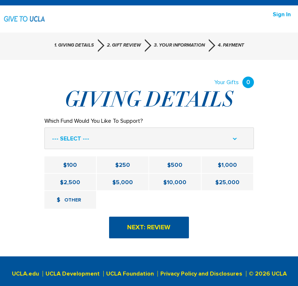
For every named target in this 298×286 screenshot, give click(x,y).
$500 (174, 165)
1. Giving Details (74, 45)
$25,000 (227, 182)
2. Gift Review (124, 45)
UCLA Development (73, 274)
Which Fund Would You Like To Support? (93, 121)
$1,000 (227, 165)
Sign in (282, 14)
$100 (70, 165)
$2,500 (70, 182)
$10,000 (174, 182)
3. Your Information (179, 45)
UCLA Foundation (130, 274)
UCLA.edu (25, 274)
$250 (122, 165)
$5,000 (122, 182)
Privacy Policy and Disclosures (201, 274)
